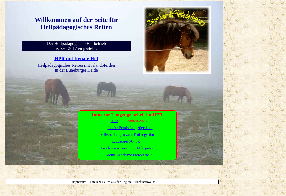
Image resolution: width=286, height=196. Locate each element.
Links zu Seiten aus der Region (110, 182)
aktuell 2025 (137, 121)
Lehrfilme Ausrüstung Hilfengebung (129, 148)
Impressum (79, 182)
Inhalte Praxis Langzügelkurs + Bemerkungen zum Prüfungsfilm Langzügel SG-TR (127, 134)
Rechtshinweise (145, 182)
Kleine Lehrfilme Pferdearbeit (128, 155)
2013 (114, 121)
